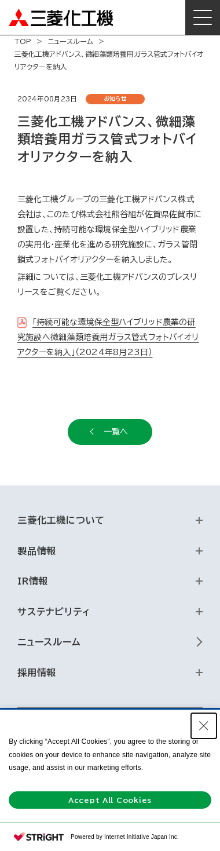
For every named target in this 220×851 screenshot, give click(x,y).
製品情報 (36, 551)
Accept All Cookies (110, 800)
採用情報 (36, 672)
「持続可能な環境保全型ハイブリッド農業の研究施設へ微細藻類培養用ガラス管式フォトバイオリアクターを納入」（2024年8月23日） (108, 337)
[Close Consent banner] (204, 726)
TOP (22, 41)
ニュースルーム (70, 41)
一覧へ (116, 432)
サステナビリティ (53, 611)
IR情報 (32, 581)
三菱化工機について (61, 520)
